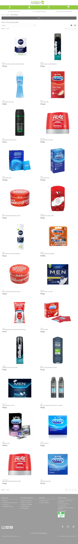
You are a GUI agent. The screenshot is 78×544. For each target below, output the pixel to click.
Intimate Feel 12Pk (45, 481)
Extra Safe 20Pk (6, 178)
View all (7, 28)
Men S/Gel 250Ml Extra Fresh (48, 367)
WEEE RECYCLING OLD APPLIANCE (65, 501)
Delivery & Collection (26, 504)
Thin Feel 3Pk (44, 329)
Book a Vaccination (26, 502)
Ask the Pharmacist (26, 500)
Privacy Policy (62, 505)
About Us (5, 500)
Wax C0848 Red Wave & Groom (11, 215)
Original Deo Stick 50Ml (46, 215)
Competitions (24, 508)
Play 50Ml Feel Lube (8, 102)
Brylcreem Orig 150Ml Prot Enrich (11, 481)
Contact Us (5, 504)
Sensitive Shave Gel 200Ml (9, 367)
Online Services (43, 500)
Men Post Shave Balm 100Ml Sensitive (13, 64)
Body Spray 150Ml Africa (9, 140)
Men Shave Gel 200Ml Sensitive (11, 253)
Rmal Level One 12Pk (8, 405)
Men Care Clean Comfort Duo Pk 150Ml (51, 405)
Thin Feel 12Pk (44, 102)
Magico (62, 536)
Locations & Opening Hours (9, 502)
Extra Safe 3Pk (44, 443)
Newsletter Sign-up (7, 506)
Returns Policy (24, 506)
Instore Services (44, 502)
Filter (39, 18)
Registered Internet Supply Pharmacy (65, 508)
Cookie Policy (62, 510)
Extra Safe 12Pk (44, 178)
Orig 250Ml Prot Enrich (46, 140)
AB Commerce (73, 536)
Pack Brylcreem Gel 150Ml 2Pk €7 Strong (13, 329)
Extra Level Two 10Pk (46, 291)
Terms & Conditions (63, 503)
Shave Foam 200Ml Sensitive (48, 64)
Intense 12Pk (5, 443)
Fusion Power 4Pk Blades (47, 253)
